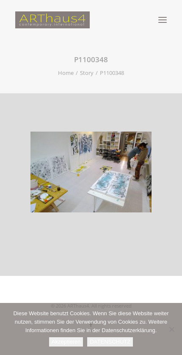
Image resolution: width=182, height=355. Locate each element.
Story (87, 73)
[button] (162, 20)
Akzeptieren (66, 341)
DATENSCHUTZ (110, 341)
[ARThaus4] (91, 19)
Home (66, 73)
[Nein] (171, 329)
